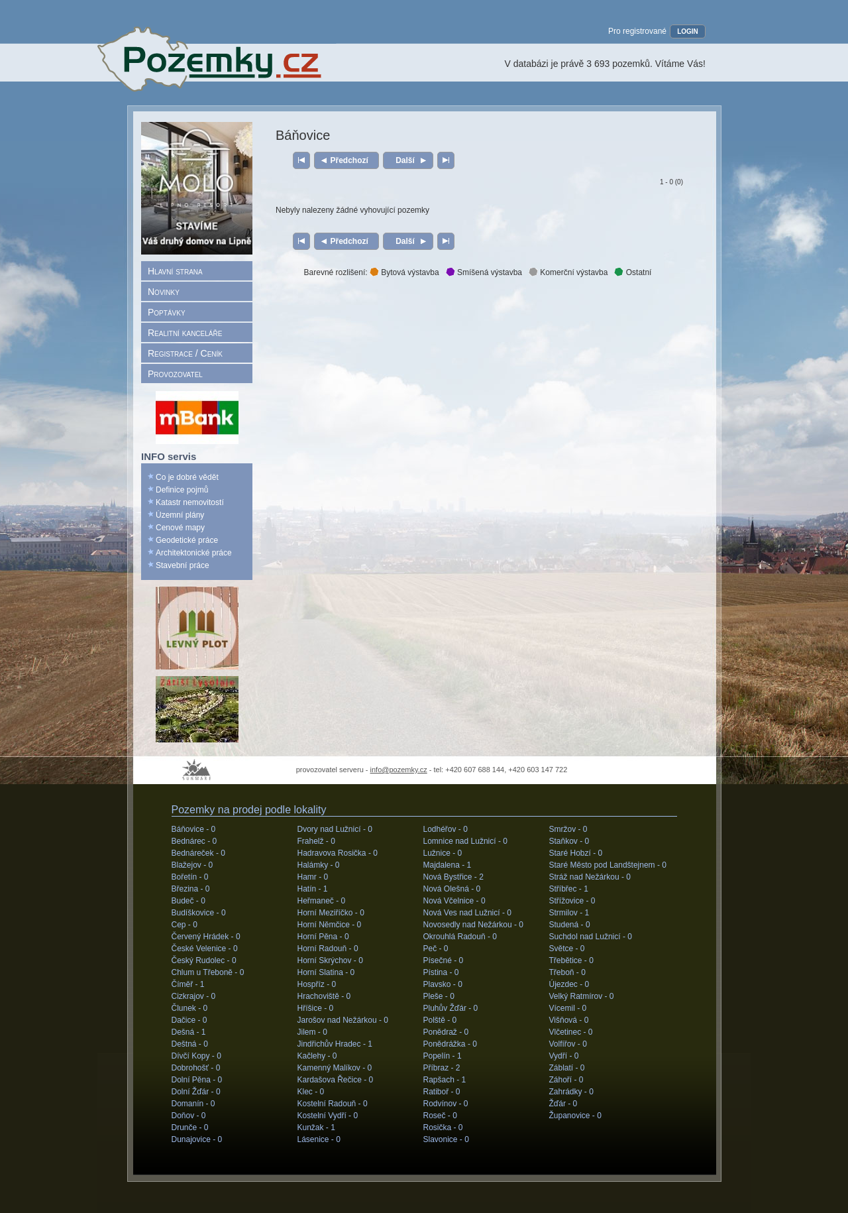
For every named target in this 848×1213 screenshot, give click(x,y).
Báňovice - (194, 829)
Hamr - (313, 877)
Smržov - (568, 829)
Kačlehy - (317, 1056)
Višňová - (569, 1020)
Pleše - (438, 996)
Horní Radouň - (327, 948)
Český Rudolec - (204, 960)
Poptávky (167, 312)
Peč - (436, 948)
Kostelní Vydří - (327, 1115)
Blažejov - (192, 865)
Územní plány (180, 515)
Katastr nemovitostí (190, 502)
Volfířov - (568, 1044)
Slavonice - (446, 1139)
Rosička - (443, 1127)
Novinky (164, 291)
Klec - (311, 1091)
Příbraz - (441, 1067)
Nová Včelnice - (454, 900)
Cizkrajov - (194, 996)
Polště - (440, 1020)
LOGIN (687, 31)
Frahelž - (316, 841)
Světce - (567, 948)
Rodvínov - (445, 1103)
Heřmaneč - (321, 900)
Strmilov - (569, 912)
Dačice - (189, 1020)
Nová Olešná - (452, 889)
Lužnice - (442, 853)
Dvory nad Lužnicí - (334, 829)
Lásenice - (319, 1139)
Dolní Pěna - (197, 1079)
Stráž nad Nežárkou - (590, 877)
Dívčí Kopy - (196, 1056)
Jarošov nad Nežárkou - (342, 1020)
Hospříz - (317, 984)
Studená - (569, 924)
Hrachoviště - (324, 996)
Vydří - (564, 1056)
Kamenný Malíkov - (334, 1067)
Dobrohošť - (196, 1067)
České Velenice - (205, 948)
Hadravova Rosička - (337, 853)
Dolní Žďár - (196, 1091)
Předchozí (349, 160)
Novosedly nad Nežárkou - (473, 924)
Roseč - (440, 1115)
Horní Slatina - (326, 972)
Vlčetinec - (571, 1032)
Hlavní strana (175, 271)
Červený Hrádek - (206, 936)
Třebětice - (571, 960)
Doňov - (189, 1115)
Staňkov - (569, 841)
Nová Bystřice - (453, 877)
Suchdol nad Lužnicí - (590, 936)
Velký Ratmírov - (581, 996)
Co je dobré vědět (187, 477)
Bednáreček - (198, 853)
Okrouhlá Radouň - (460, 936)
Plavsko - (442, 984)
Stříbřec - (568, 889)
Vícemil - (568, 1008)
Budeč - (188, 900)
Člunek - (190, 1008)
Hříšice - (315, 1008)
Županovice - (575, 1115)
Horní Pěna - (323, 936)
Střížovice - (572, 900)
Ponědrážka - (450, 1044)
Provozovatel (175, 374)
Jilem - (312, 1032)
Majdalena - (447, 865)
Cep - (184, 924)
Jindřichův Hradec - (334, 1044)
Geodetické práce (187, 540)
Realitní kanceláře (185, 332)
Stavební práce (182, 565)
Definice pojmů (182, 489)
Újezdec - (569, 984)
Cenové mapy (180, 527)
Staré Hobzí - (576, 853)
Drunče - (190, 1127)
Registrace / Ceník (185, 353)
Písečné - (443, 960)
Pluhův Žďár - (450, 1008)
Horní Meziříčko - (330, 912)
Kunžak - (316, 1127)
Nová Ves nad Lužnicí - (467, 912)
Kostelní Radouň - (332, 1103)
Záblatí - (567, 1067)
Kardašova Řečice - (335, 1079)
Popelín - (442, 1056)
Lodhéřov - (445, 829)
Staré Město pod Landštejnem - (607, 865)
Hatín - (312, 889)
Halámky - (318, 865)
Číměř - (188, 984)
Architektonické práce (194, 552)
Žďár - (563, 1103)
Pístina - (441, 972)
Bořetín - (190, 877)
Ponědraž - (446, 1032)
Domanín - (193, 1103)
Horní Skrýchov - (330, 960)
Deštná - (190, 1044)
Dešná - (189, 1032)
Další (405, 160)
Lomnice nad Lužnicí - (465, 841)
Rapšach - (444, 1079)
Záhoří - (566, 1079)
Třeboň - (567, 972)
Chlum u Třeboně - (208, 972)
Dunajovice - (197, 1139)
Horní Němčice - (329, 924)
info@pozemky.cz (398, 770)
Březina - (191, 889)
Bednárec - (194, 841)
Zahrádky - (571, 1091)
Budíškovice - (199, 912)
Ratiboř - (441, 1091)
